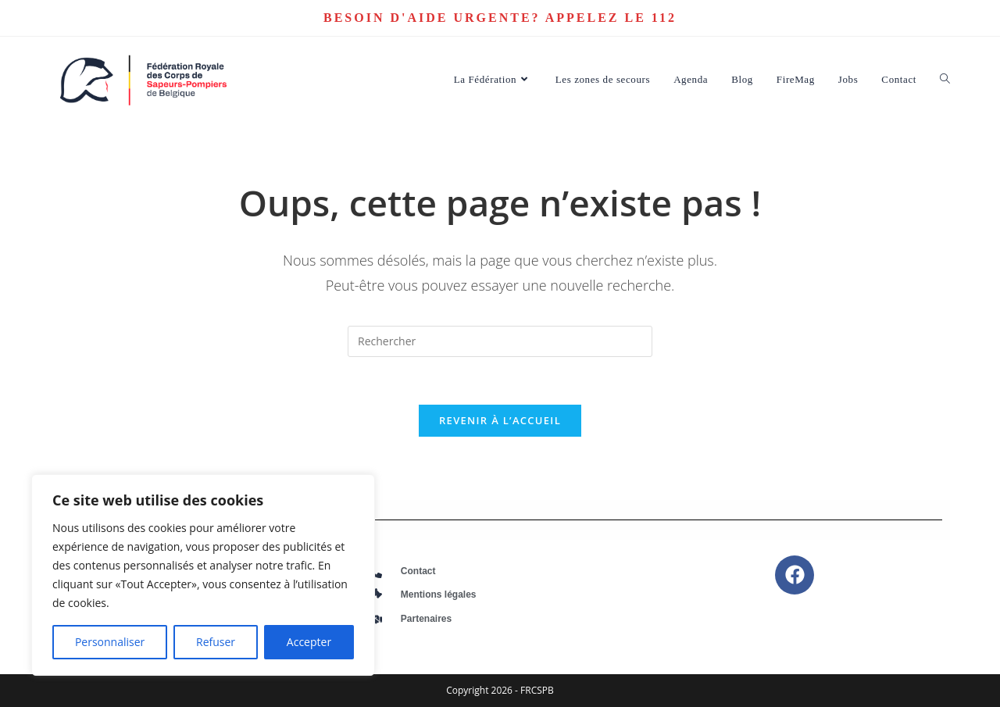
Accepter (309, 641)
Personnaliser (110, 641)
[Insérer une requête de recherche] (500, 341)
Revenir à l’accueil (500, 420)
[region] (203, 575)
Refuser (215, 641)
